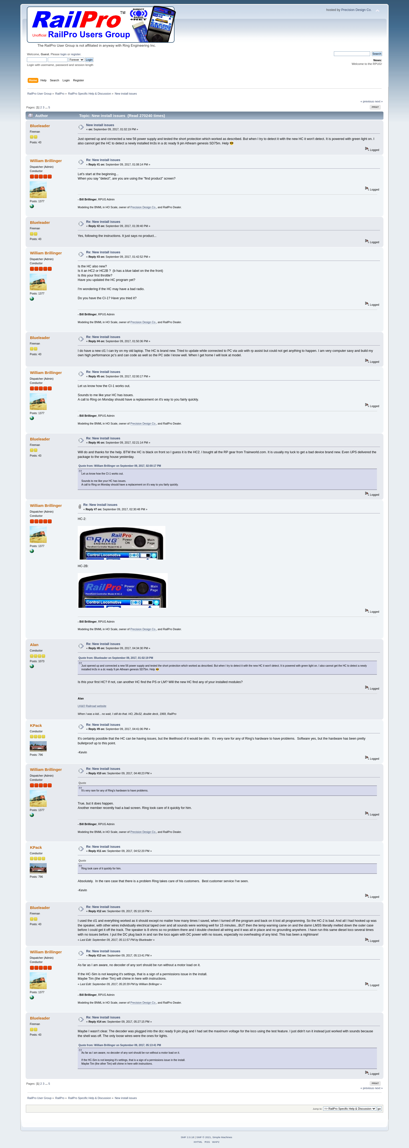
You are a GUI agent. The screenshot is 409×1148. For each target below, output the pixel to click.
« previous (367, 101)
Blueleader (40, 126)
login (64, 54)
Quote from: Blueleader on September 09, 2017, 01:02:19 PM (116, 657)
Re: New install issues (103, 160)
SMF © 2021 (203, 1137)
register (76, 54)
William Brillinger (46, 160)
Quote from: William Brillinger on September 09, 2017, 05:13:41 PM (120, 1045)
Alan (34, 644)
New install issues (100, 125)
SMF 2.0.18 (187, 1137)
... (46, 107)
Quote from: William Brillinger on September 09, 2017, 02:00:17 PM (120, 465)
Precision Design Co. (356, 10)
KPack (36, 725)
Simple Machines (222, 1137)
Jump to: (317, 1108)
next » (379, 101)
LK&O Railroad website (92, 706)
